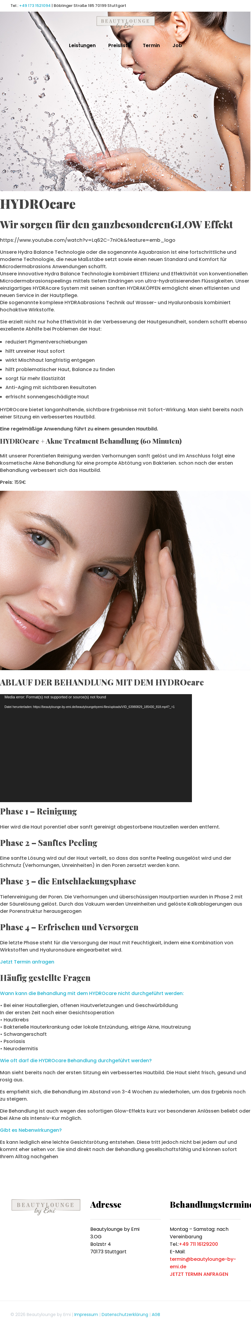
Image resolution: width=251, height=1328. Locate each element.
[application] (96, 748)
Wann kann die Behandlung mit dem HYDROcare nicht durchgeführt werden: (92, 993)
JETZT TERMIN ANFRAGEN (199, 1274)
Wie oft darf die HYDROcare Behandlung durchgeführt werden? (76, 1060)
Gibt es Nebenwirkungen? (31, 1130)
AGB (156, 1315)
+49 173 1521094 (35, 5)
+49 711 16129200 (198, 1244)
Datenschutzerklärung (125, 1315)
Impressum (86, 1315)
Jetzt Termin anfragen (27, 961)
